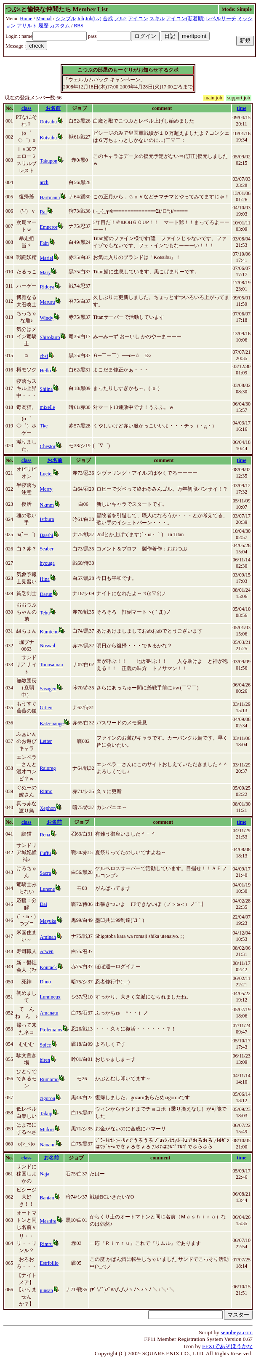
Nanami (48, 1145)
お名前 (53, 108)
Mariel (46, 258)
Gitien (46, 707)
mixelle (47, 407)
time (241, 108)
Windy (46, 318)
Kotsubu (48, 138)
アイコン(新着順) (185, 18)
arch (44, 182)
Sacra (45, 873)
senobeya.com (237, 1332)
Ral (43, 212)
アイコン (138, 18)
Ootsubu (48, 122)
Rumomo (49, 1079)
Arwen (46, 951)
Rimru (46, 1244)
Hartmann (50, 197)
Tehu (45, 613)
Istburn (47, 519)
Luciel (46, 474)
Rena (45, 835)
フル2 (120, 18)
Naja (44, 1174)
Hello (45, 371)
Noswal (47, 646)
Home (26, 18)
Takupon (48, 161)
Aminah (48, 937)
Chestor (47, 446)
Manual (44, 18)
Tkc (44, 426)
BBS (78, 26)
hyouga (47, 563)
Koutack (48, 967)
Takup (46, 1113)
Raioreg (48, 768)
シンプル (66, 18)
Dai (43, 904)
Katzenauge (52, 723)
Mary (45, 272)
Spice (45, 1045)
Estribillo (49, 1263)
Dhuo (45, 982)
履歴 (43, 26)
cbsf (44, 356)
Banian (47, 1198)
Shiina (46, 389)
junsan (46, 1290)
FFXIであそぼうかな (227, 1346)
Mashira (48, 1221)
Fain (44, 243)
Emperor (48, 227)
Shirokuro (50, 337)
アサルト (27, 26)
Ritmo (46, 791)
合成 (108, 18)
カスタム (60, 26)
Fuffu (45, 853)
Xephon (48, 808)
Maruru (47, 302)
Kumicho (49, 632)
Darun (46, 594)
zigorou (47, 1098)
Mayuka (48, 921)
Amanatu (49, 1013)
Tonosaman (51, 665)
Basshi (46, 535)
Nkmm (46, 505)
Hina (44, 579)
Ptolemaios (51, 1030)
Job (80, 18)
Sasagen (48, 689)
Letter (46, 741)
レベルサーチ (221, 18)
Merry (46, 489)
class (26, 108)
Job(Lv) (93, 18)
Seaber (46, 549)
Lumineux (50, 997)
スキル (157, 18)
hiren (45, 1060)
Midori (46, 1129)
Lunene (47, 889)
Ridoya (47, 287)
